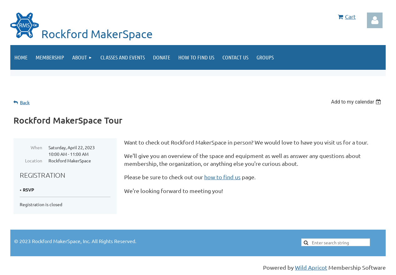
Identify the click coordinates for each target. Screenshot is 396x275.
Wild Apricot (311, 267)
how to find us (222, 177)
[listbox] (357, 102)
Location (33, 160)
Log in (375, 20)
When (36, 147)
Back (25, 102)
